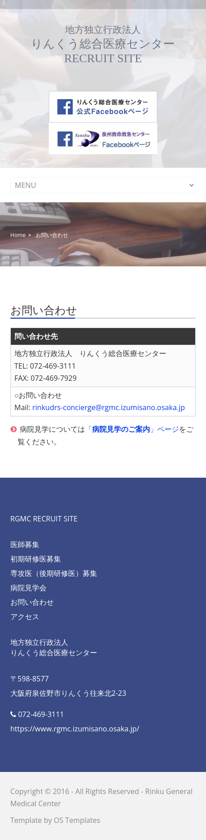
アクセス (24, 616)
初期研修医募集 (35, 559)
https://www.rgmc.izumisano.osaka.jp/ (75, 729)
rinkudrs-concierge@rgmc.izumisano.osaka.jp (109, 407)
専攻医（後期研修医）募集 (53, 573)
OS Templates (77, 820)
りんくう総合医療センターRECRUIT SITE (103, 44)
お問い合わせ (52, 235)
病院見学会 (28, 588)
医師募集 (24, 544)
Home (18, 235)
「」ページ (132, 429)
